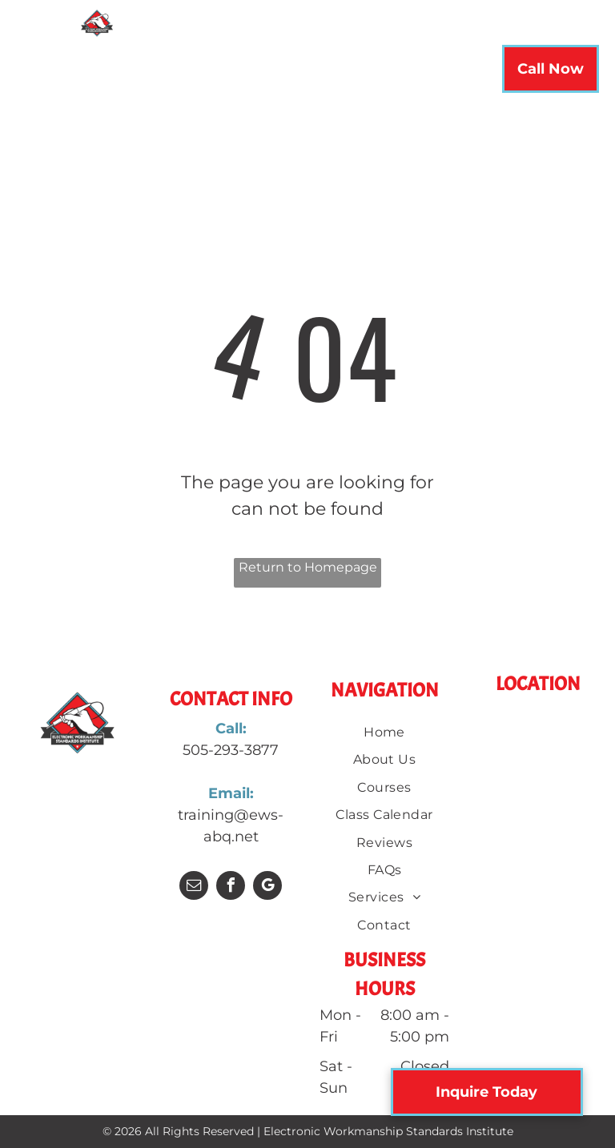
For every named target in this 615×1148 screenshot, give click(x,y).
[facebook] (230, 887)
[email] (193, 887)
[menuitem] (164, 73)
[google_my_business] (267, 887)
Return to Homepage (308, 567)
